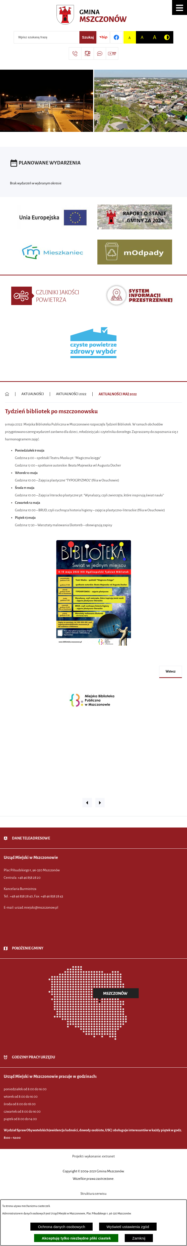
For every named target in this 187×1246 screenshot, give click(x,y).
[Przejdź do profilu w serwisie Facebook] (116, 37)
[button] (179, 7)
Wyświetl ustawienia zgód (128, 1227)
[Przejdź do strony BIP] (103, 37)
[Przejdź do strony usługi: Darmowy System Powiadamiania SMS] (100, 53)
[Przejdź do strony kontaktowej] (75, 53)
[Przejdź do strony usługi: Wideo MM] (112, 53)
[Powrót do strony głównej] (7, 394)
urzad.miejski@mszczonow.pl (36, 907)
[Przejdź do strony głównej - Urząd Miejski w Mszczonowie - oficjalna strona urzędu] (93, 16)
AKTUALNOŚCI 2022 (71, 394)
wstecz (171, 671)
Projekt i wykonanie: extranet (93, 1156)
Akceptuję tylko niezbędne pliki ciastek (76, 1238)
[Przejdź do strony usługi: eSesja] (87, 53)
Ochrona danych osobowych (61, 1227)
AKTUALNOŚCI (32, 394)
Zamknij (138, 1238)
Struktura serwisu (93, 1193)
